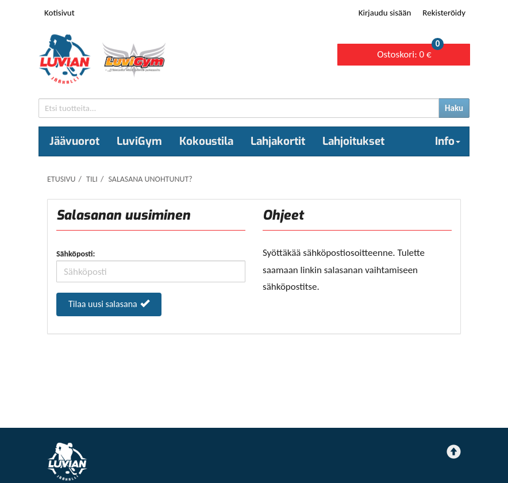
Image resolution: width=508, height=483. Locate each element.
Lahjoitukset (353, 141)
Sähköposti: (75, 254)
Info (447, 141)
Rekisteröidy (443, 12)
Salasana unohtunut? (150, 179)
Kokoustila (206, 141)
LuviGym (139, 141)
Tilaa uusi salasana (108, 303)
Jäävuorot (74, 141)
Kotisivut (59, 12)
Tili (92, 179)
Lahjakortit (278, 141)
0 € (410, 52)
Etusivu (61, 179)
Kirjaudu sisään (385, 12)
